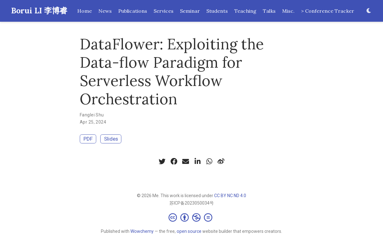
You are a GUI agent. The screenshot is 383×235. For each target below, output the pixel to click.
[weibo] (221, 161)
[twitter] (162, 161)
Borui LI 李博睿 (39, 11)
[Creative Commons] (192, 217)
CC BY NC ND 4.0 (230, 195)
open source (189, 231)
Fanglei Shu (92, 114)
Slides (111, 139)
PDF (88, 139)
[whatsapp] (209, 161)
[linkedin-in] (197, 161)
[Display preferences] (369, 11)
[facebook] (173, 161)
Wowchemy (142, 231)
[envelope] (185, 161)
